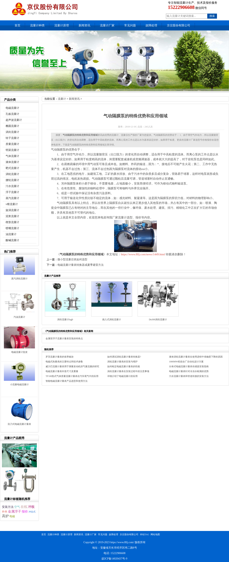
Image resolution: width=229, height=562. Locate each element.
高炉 (5, 516)
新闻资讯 (84, 25)
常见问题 (130, 25)
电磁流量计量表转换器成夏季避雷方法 (80, 264)
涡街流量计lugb (65, 319)
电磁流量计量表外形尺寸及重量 (62, 371)
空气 (17, 506)
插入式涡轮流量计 (111, 319)
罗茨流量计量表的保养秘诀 (60, 356)
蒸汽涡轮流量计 (19, 278)
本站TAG (144, 534)
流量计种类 (37, 25)
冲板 (31, 507)
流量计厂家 (107, 25)
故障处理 (151, 25)
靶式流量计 (12, 168)
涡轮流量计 (12, 174)
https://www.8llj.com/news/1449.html (143, 254)
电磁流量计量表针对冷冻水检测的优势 (189, 371)
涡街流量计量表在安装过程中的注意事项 (128, 371)
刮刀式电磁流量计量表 (19, 424)
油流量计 (11, 234)
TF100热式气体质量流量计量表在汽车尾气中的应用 (72, 376)
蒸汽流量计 (12, 198)
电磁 (12, 516)
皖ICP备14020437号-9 (114, 558)
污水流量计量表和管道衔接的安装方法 (189, 376)
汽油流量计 (19, 317)
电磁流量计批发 (19, 352)
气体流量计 (12, 156)
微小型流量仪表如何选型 (72, 259)
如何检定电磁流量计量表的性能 (123, 366)
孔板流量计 (12, 114)
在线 (24, 507)
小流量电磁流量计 (19, 384)
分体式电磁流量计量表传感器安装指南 (189, 366)
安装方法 (8, 506)
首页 (17, 25)
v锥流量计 (12, 204)
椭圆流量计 (12, 126)
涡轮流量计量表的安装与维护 (122, 361)
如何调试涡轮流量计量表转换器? (124, 356)
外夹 (4, 511)
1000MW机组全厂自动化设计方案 (186, 361)
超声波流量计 (14, 120)
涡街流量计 (12, 132)
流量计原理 (61, 25)
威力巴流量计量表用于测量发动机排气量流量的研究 (72, 366)
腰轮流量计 (12, 180)
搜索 (212, 16)
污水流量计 (12, 186)
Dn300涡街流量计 (158, 319)
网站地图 (155, 534)
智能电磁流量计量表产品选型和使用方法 (67, 381)
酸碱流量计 (12, 240)
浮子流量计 (12, 192)
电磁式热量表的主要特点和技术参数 (64, 361)
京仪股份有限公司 (178, 25)
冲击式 (32, 511)
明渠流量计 (12, 150)
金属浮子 (14, 511)
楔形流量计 (12, 222)
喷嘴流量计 (12, 228)
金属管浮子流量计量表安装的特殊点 (64, 338)
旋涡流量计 (12, 210)
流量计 (62, 98)
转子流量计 (12, 138)
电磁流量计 (12, 108)
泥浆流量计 (12, 216)
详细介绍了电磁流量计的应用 (122, 376)
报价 (25, 511)
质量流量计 (12, 144)
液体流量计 (12, 162)
